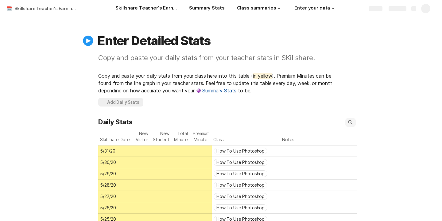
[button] (279, 8)
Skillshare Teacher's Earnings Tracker (47, 8)
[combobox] (246, 151)
